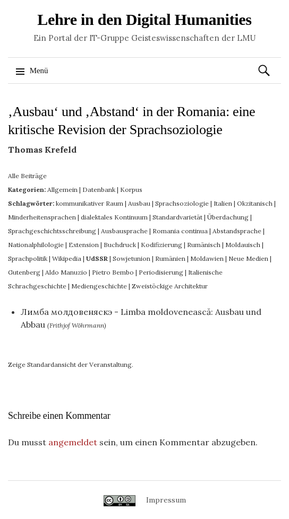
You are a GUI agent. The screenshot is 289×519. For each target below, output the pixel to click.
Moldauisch (242, 245)
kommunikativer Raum (89, 203)
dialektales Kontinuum (114, 217)
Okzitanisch (255, 203)
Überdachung (228, 217)
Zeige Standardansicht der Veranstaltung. (70, 364)
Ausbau (139, 203)
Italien (223, 203)
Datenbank (98, 189)
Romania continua (180, 231)
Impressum (166, 500)
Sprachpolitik (27, 258)
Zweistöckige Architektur (170, 286)
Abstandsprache (236, 231)
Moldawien (207, 258)
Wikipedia (66, 258)
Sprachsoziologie (182, 203)
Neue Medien (248, 258)
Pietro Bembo (113, 272)
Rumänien (170, 258)
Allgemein (62, 189)
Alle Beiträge (27, 176)
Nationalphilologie (36, 245)
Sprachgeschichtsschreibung (52, 231)
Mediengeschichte (99, 286)
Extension (84, 245)
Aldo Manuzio (66, 272)
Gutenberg (24, 272)
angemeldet (72, 442)
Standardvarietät (177, 217)
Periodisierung (161, 272)
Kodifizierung (161, 245)
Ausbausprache (124, 231)
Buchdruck (120, 245)
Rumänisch (203, 245)
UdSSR (97, 258)
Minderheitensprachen (42, 217)
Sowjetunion (131, 258)
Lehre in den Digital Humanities (144, 19)
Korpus (131, 189)
